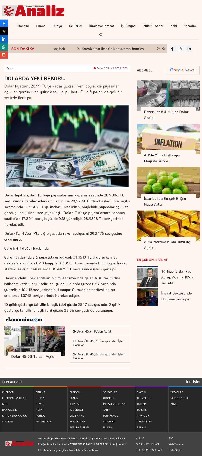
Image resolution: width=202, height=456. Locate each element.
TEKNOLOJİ (143, 398)
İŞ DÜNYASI (76, 409)
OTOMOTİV (109, 398)
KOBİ (5, 403)
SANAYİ (141, 427)
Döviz (10, 68)
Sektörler (75, 26)
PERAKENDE (110, 415)
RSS (171, 438)
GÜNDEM (75, 392)
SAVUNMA (109, 421)
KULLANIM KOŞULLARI (149, 450)
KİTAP (174, 403)
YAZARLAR (177, 392)
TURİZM (141, 403)
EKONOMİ (8, 392)
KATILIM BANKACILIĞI (15, 415)
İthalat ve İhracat (101, 26)
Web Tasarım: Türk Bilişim (176, 447)
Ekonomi (23, 26)
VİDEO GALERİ (179, 398)
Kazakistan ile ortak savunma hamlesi (115, 48)
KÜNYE (140, 438)
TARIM (107, 409)
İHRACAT (75, 403)
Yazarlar (190, 26)
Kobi (174, 26)
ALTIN (39, 409)
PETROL (40, 415)
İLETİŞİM (193, 382)
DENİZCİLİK (144, 421)
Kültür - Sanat (153, 26)
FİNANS (40, 392)
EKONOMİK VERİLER (14, 398)
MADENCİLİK (43, 421)
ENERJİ (141, 392)
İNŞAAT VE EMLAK (114, 403)
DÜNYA (74, 398)
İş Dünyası (128, 26)
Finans (41, 26)
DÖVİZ (39, 403)
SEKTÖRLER (110, 392)
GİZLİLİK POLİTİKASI (147, 444)
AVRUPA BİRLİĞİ (79, 427)
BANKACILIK (9, 409)
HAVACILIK (143, 415)
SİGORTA (7, 421)
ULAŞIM (108, 427)
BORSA (40, 398)
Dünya (57, 26)
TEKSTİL (142, 409)
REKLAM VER (12, 382)
